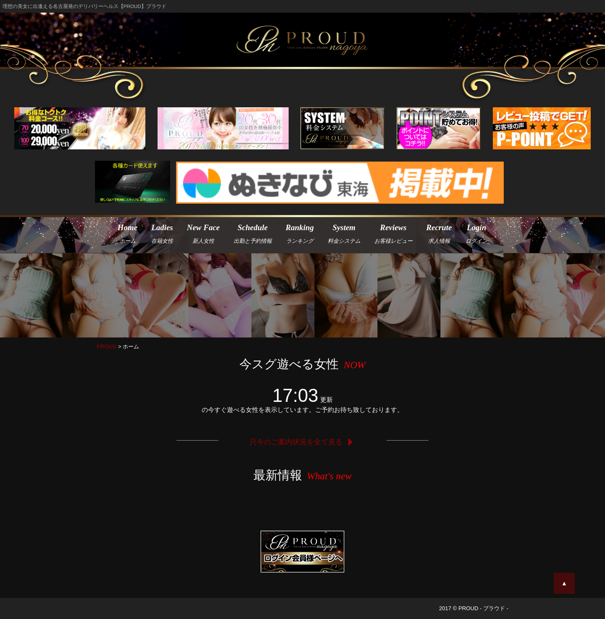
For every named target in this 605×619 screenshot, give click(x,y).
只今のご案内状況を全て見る (302, 442)
